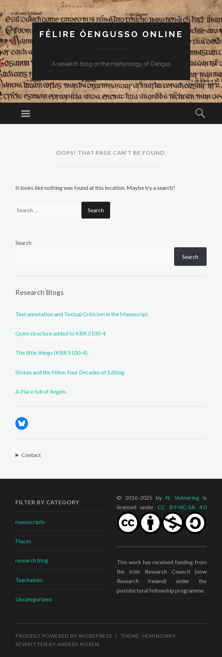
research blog (31, 560)
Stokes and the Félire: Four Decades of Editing (69, 372)
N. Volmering (182, 497)
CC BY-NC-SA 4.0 (182, 507)
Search (23, 242)
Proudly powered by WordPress (63, 636)
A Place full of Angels (40, 391)
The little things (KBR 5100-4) (51, 352)
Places (23, 541)
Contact (31, 454)
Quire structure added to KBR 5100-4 (60, 333)
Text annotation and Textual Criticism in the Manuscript (81, 314)
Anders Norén (78, 644)
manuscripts (30, 521)
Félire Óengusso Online (111, 34)
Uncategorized (33, 599)
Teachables (29, 579)
